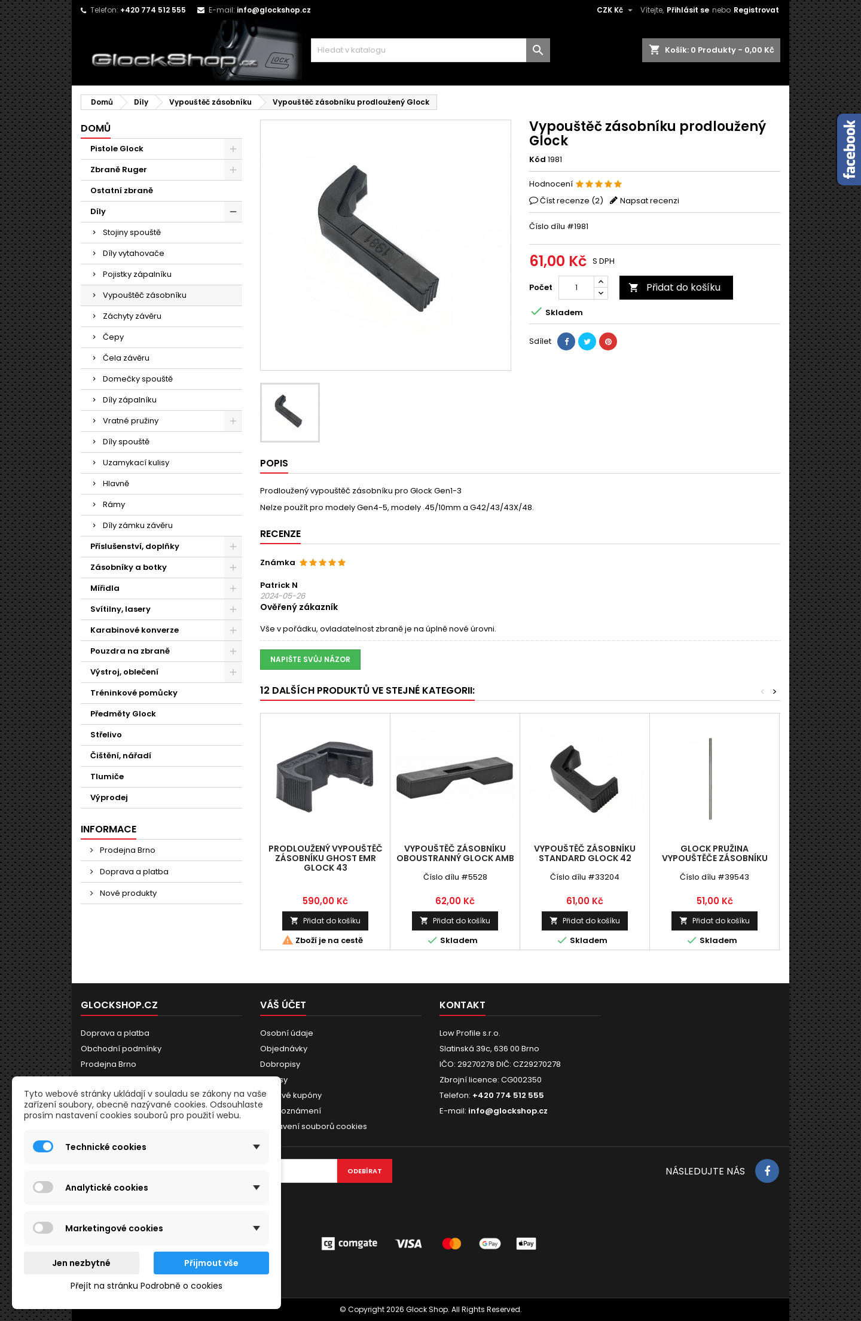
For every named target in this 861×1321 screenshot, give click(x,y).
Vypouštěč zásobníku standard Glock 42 (585, 853)
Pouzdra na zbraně (130, 651)
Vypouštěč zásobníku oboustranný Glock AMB (455, 853)
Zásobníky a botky (128, 567)
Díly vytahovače (133, 253)
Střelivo (106, 734)
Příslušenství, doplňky (134, 546)
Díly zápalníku (130, 399)
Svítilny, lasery (120, 609)
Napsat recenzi (649, 200)
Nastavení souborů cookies (313, 1126)
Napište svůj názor (310, 659)
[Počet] (576, 288)
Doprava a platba (133, 871)
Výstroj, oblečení (124, 672)
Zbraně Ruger (118, 169)
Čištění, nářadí (120, 755)
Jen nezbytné (81, 1263)
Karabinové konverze (134, 630)
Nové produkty (127, 893)
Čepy (113, 337)
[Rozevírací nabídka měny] (616, 10)
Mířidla (105, 588)
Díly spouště (126, 441)
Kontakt (462, 1005)
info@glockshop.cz (274, 10)
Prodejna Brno (126, 850)
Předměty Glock (123, 713)
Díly (98, 211)
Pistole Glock (117, 148)
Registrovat (756, 10)
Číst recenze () (571, 200)
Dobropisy (280, 1064)
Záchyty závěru (132, 316)
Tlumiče (107, 776)
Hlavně (116, 483)
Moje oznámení (290, 1110)
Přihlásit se (688, 10)
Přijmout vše (211, 1263)
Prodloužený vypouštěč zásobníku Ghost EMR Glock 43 (325, 858)
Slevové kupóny (291, 1095)
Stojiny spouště (132, 232)
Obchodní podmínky (121, 1048)
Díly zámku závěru (138, 525)
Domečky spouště (138, 379)
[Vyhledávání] (430, 50)
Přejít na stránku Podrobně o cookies (146, 1286)
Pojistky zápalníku (137, 274)
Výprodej (109, 797)
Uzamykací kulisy (136, 462)
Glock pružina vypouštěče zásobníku (715, 853)
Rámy (114, 504)
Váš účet (283, 1005)
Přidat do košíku (674, 287)
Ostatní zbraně (121, 190)
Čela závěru (126, 358)
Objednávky (283, 1048)
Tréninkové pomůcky (134, 692)
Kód (537, 159)
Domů (96, 128)
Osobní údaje (286, 1033)
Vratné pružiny (130, 420)
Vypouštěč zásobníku (145, 295)
